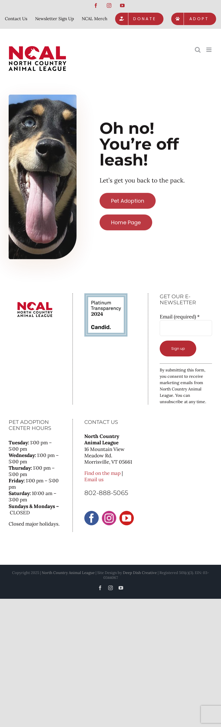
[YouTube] (126, 518)
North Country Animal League (68, 572)
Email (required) (180, 317)
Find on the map (102, 473)
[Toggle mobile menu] (209, 50)
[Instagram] (109, 518)
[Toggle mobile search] (198, 50)
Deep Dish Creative (140, 572)
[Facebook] (91, 518)
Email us (94, 479)
